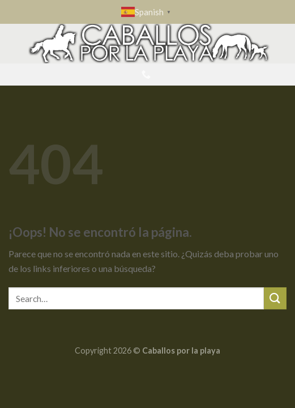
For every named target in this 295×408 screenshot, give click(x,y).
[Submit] (275, 298)
